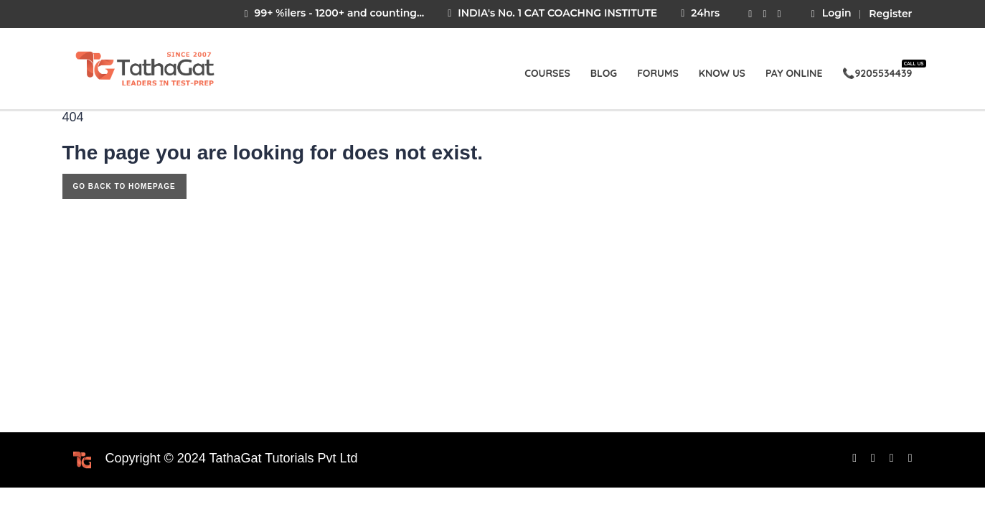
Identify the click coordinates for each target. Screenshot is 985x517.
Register (890, 14)
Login (831, 13)
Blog (603, 73)
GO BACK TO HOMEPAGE (124, 186)
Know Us (722, 73)
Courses (547, 73)
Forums (658, 73)
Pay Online (793, 73)
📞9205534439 (877, 70)
